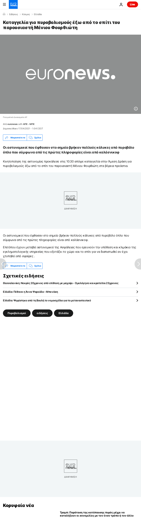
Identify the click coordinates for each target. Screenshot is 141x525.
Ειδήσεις (13, 14)
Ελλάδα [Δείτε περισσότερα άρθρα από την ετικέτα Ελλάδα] (64, 313)
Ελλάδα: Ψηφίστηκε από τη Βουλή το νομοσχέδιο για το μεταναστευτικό (47, 300)
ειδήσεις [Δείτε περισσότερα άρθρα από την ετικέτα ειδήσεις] (42, 313)
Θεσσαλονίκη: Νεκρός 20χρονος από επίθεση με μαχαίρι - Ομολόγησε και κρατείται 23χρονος (61, 283)
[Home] (4, 14)
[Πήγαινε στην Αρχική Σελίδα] (13, 4)
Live (132, 4)
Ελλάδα (38, 14)
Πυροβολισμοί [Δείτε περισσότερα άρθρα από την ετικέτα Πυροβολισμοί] (17, 313)
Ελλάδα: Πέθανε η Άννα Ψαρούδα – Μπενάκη (30, 291)
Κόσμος (26, 14)
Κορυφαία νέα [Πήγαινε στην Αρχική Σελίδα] (18, 505)
